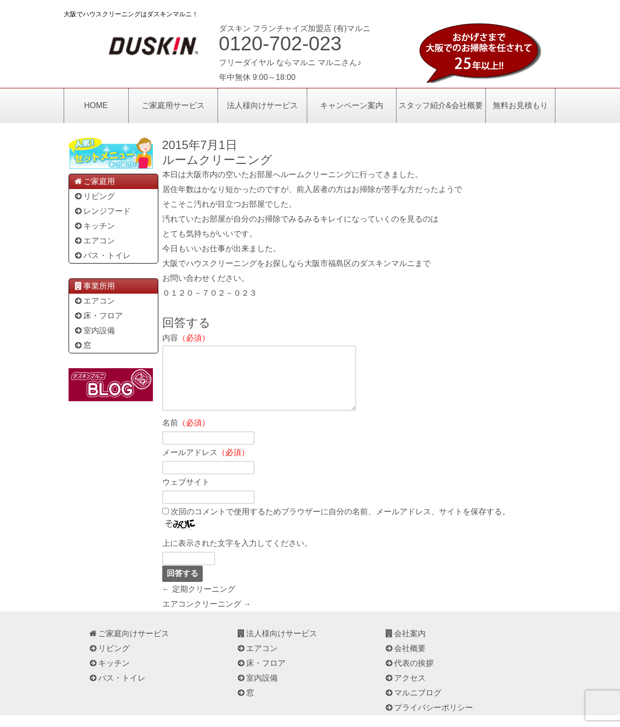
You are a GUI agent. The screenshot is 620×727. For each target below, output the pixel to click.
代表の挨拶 (409, 675)
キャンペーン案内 (351, 105)
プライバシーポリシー (429, 719)
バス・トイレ (102, 255)
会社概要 (405, 660)
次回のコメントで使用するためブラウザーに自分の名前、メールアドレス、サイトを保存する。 (340, 523)
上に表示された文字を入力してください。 (237, 555)
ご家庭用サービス (173, 105)
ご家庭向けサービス (129, 645)
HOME (96, 105)
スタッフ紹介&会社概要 (441, 105)
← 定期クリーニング (198, 601)
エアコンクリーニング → (206, 616)
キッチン (94, 226)
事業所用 (94, 286)
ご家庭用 (94, 181)
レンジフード (102, 211)
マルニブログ (413, 704)
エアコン (94, 240)
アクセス (405, 690)
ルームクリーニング (217, 159)
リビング (94, 196)
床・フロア (98, 315)
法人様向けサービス (262, 105)
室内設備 (94, 330)
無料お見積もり (520, 105)
